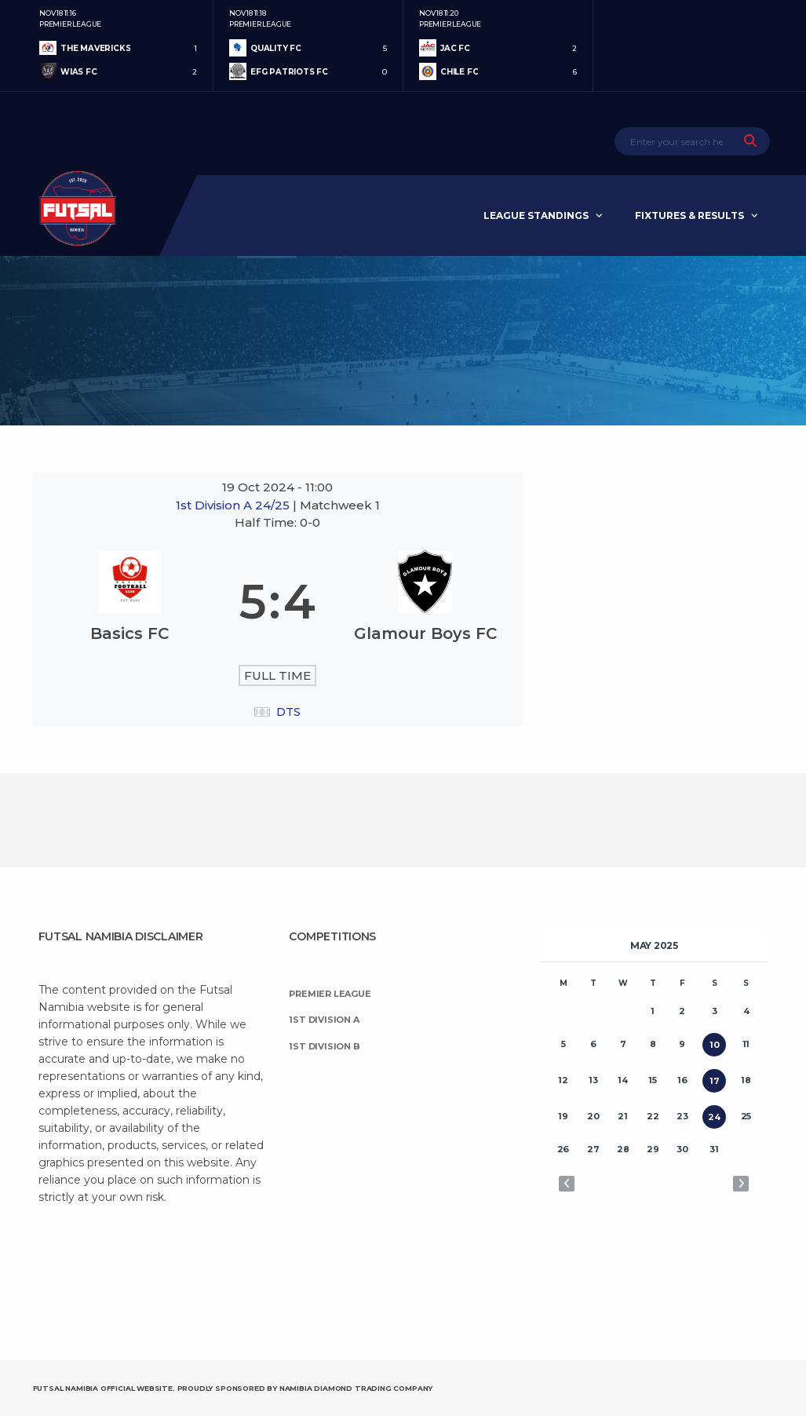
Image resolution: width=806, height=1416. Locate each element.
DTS (288, 712)
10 (714, 1044)
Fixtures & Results (689, 215)
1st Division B (324, 1046)
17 (714, 1080)
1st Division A (324, 1019)
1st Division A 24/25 (234, 505)
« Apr (566, 1184)
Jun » (741, 1184)
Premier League (329, 993)
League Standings (536, 215)
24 (714, 1116)
